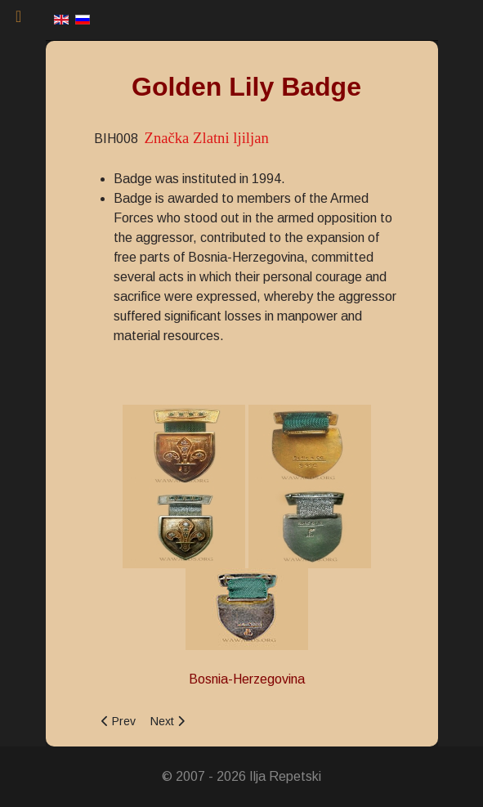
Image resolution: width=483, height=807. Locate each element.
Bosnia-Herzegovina (247, 679)
